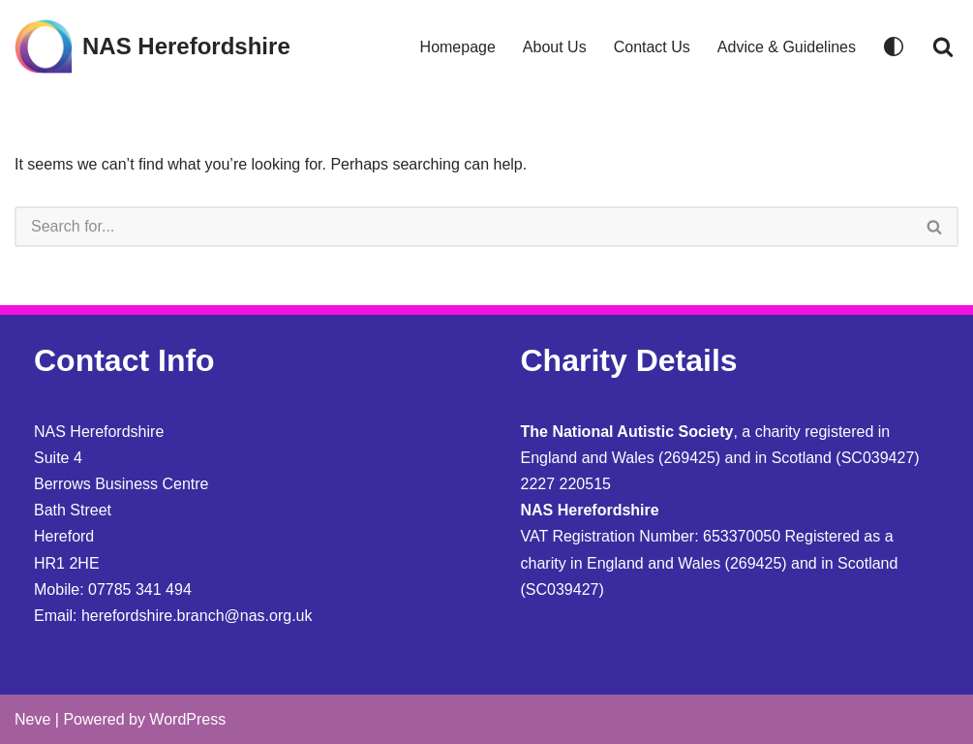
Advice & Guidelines (786, 47)
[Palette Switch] (893, 46)
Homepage (458, 47)
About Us (555, 47)
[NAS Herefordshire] (152, 46)
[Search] (943, 46)
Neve (32, 719)
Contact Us (652, 47)
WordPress (187, 719)
